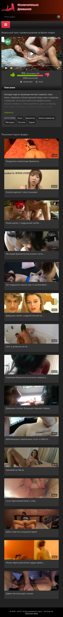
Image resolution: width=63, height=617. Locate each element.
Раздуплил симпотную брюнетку (22, 161)
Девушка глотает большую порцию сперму (28, 408)
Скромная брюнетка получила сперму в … (27, 377)
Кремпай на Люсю (15, 470)
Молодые (10, 122)
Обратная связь (31, 613)
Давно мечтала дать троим (19, 593)
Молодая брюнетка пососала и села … (25, 253)
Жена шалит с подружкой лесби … (23, 222)
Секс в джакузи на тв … (18, 346)
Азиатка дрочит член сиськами (21, 192)
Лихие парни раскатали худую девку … (25, 562)
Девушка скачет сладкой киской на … (25, 315)
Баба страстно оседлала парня (21, 531)
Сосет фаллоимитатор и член (21, 500)
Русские (21, 122)
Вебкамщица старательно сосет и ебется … (28, 439)
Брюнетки (30, 118)
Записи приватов (46, 118)
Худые (32, 122)
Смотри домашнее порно (22, 7)
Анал (19, 118)
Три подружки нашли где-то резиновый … (27, 284)
